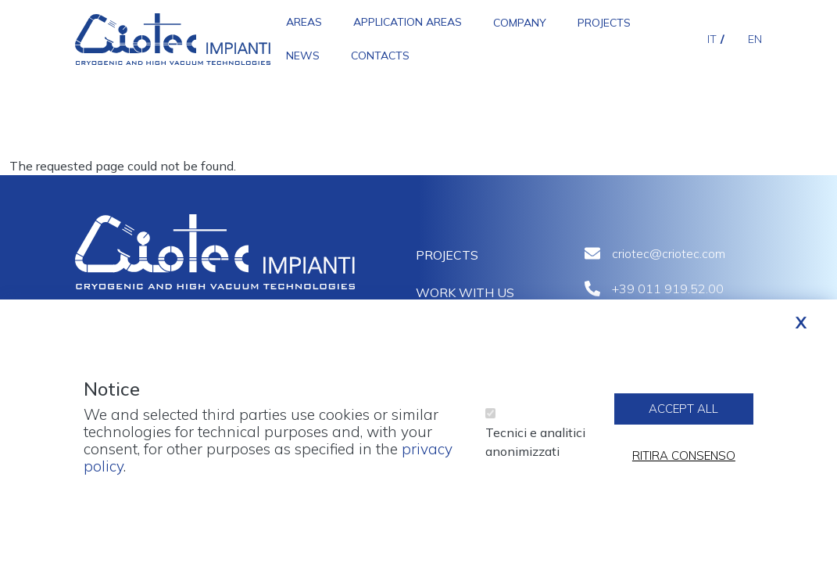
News (303, 55)
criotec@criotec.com (668, 253)
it (712, 39)
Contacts (380, 55)
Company (519, 23)
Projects (604, 23)
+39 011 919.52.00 (668, 288)
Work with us (465, 292)
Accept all (683, 418)
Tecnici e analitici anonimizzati (535, 451)
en (755, 39)
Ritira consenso (683, 464)
